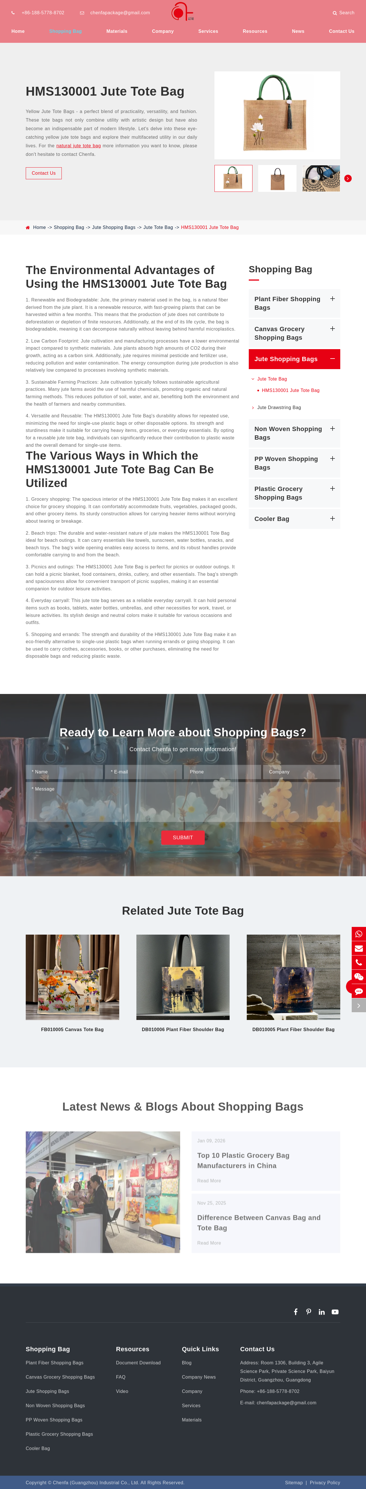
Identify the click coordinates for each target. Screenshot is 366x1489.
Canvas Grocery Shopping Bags (295, 332)
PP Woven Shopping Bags (295, 462)
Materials (117, 31)
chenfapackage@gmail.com (120, 12)
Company (163, 31)
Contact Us (342, 31)
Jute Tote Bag (158, 227)
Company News (199, 1379)
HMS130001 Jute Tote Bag (210, 227)
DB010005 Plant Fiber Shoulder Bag (293, 1029)
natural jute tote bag (78, 145)
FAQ (121, 1379)
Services (208, 31)
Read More (209, 1186)
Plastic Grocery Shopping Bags (295, 492)
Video (122, 1394)
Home (18, 31)
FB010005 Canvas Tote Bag (72, 1029)
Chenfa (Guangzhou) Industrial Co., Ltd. (96, 1485)
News (298, 31)
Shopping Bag (65, 31)
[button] (348, 178)
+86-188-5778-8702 (43, 12)
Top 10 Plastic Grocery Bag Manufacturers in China (243, 1166)
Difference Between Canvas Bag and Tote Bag (259, 1228)
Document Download (138, 1365)
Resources (255, 31)
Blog (187, 1365)
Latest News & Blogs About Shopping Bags (183, 1109)
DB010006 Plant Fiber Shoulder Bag (183, 1029)
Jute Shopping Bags (114, 227)
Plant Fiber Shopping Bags (295, 302)
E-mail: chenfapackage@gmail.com (278, 1405)
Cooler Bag (295, 518)
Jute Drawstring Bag (275, 407)
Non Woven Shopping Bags (295, 432)
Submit (183, 840)
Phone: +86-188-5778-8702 (270, 1394)
